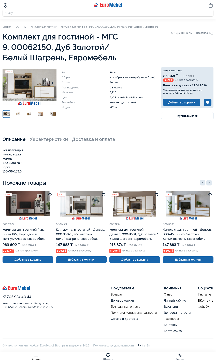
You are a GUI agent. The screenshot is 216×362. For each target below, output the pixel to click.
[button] (202, 182)
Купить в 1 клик (187, 115)
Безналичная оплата (125, 306)
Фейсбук (204, 306)
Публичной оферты (184, 93)
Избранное (108, 356)
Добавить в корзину (181, 102)
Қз (143, 345)
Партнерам (172, 318)
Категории (36, 356)
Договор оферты (123, 300)
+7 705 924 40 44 (17, 297)
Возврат (116, 294)
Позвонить (180, 356)
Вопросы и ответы (177, 312)
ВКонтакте (205, 300)
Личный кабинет (176, 300)
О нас (168, 294)
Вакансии (171, 306)
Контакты (170, 325)
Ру (139, 345)
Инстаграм (205, 294)
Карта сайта (173, 331)
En (148, 345)
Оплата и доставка (124, 318)
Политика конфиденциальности (134, 312)
